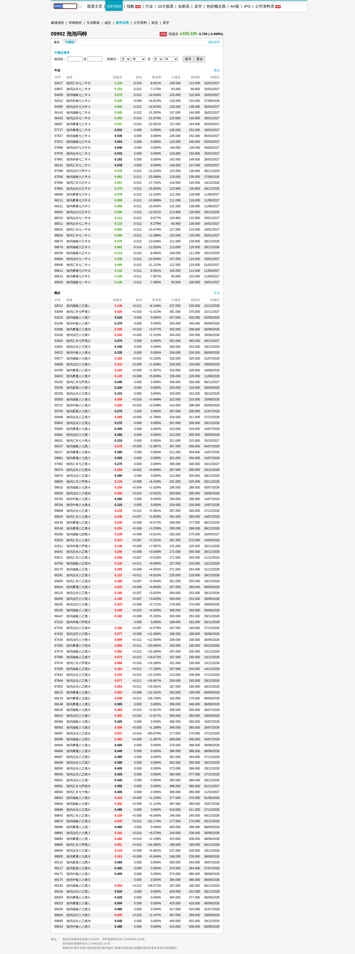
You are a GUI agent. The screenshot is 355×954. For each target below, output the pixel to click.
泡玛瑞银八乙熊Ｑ (78, 821)
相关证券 (122, 23)
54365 (59, 107)
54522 (59, 352)
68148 (59, 704)
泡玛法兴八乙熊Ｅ (78, 757)
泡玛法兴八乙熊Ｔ (78, 552)
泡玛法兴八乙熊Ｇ (78, 768)
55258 (59, 393)
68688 (59, 809)
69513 (59, 276)
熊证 (217, 70)
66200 (59, 599)
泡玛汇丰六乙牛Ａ (78, 183)
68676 (59, 247)
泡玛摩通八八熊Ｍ (78, 329)
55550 (59, 399)
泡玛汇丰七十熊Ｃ (78, 792)
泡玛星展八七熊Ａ (78, 862)
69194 (59, 891)
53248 (59, 323)
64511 (59, 557)
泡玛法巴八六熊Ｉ (78, 435)
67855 (59, 686)
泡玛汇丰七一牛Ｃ (78, 235)
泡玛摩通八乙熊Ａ (78, 522)
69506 (59, 265)
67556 (59, 177)
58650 (59, 481)
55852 (59, 423)
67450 (59, 645)
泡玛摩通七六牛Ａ (78, 194)
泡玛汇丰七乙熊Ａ (78, 464)
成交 (107, 23)
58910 (59, 487)
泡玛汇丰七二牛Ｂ (78, 83)
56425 (59, 118)
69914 (59, 926)
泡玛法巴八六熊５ (78, 640)
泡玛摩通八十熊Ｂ (78, 645)
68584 (59, 792)
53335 (59, 335)
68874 (59, 821)
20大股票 (166, 6)
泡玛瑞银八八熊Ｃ (78, 610)
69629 (59, 915)
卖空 (198, 6)
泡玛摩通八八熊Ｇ (78, 745)
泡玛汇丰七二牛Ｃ (78, 165)
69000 (59, 856)
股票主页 (94, 6)
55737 (59, 405)
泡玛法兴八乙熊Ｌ (78, 891)
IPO (247, 6)
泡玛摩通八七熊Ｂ (78, 452)
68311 (59, 223)
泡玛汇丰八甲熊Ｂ (78, 663)
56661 (59, 458)
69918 (59, 282)
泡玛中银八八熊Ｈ (78, 405)
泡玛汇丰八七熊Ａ (78, 516)
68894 (59, 839)
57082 (59, 464)
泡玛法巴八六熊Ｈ (78, 364)
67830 (59, 669)
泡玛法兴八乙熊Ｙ (78, 511)
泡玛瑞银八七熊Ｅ (78, 739)
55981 (59, 435)
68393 (59, 727)
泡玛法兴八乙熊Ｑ (78, 423)
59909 (59, 511)
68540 (59, 774)
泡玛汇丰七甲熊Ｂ (78, 786)
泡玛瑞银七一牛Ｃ (78, 282)
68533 (59, 235)
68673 (59, 241)
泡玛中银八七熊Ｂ (78, 505)
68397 (59, 733)
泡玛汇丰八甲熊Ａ (78, 481)
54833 (59, 376)
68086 (59, 194)
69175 (59, 880)
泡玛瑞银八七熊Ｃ (78, 721)
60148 (59, 528)
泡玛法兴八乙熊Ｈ (78, 774)
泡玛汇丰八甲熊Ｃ (78, 845)
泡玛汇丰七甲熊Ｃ (78, 311)
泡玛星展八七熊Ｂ (78, 868)
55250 (59, 387)
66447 (59, 616)
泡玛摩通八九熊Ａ (78, 587)
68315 (59, 716)
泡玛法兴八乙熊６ (78, 675)
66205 (59, 604)
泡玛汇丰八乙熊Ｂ (78, 581)
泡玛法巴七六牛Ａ (78, 107)
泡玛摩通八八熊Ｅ (78, 704)
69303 (59, 897)
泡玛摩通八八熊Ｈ (78, 751)
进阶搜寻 (214, 42)
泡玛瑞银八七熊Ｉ (78, 446)
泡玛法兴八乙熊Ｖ (78, 593)
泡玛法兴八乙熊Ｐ (78, 417)
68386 (59, 721)
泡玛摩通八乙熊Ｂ (78, 528)
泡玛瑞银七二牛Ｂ (78, 112)
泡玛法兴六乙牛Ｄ (78, 212)
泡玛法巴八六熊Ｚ (78, 599)
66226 (59, 610)
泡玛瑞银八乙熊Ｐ (78, 657)
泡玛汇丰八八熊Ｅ (78, 540)
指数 (130, 6)
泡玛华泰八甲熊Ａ (78, 546)
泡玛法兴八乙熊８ (78, 686)
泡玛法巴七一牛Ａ (78, 259)
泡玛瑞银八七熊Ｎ (78, 487)
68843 (59, 815)
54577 (59, 358)
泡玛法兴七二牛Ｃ (78, 153)
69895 (59, 921)
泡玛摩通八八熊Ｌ (78, 903)
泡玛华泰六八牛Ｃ (78, 101)
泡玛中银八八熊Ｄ (78, 880)
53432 (59, 341)
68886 (59, 827)
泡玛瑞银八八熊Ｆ (78, 317)
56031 (59, 440)
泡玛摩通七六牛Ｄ (78, 271)
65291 (59, 575)
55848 (59, 417)
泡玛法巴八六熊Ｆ (78, 335)
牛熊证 (69, 42)
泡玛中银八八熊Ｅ (78, 926)
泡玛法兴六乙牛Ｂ (78, 188)
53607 (59, 89)
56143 (59, 112)
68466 (59, 751)
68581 (59, 786)
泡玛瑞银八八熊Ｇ (78, 399)
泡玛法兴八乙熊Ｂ (78, 733)
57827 (59, 136)
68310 (59, 218)
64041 (59, 552)
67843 (59, 675)
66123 (59, 593)
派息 (154, 23)
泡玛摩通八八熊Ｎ (78, 370)
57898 (59, 147)
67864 (59, 188)
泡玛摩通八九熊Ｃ (78, 692)
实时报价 (114, 6)
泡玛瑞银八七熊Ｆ (78, 804)
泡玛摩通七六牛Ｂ (78, 200)
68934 (59, 850)
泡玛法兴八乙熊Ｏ (78, 393)
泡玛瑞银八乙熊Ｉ (78, 569)
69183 (59, 885)
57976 (59, 153)
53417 (59, 83)
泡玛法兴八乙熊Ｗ (78, 470)
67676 (59, 663)
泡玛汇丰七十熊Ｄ (78, 440)
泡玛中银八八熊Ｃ (78, 874)
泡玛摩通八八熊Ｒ (78, 376)
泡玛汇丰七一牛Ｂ (78, 229)
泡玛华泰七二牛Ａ (78, 159)
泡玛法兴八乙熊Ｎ (78, 347)
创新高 (184, 6)
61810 (59, 540)
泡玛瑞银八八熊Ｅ (78, 798)
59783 (59, 499)
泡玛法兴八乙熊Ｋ (78, 809)
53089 (59, 311)
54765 (59, 370)
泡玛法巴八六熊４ (78, 634)
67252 (59, 628)
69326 (59, 909)
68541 (59, 780)
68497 (59, 757)
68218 (59, 710)
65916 (59, 587)
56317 (59, 452)
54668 (59, 364)
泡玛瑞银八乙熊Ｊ (78, 616)
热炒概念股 (216, 6)
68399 (59, 739)
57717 (59, 130)
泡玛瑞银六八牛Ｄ (78, 177)
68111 (59, 200)
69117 (59, 868)
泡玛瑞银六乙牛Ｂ (78, 241)
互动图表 (93, 23)
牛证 (217, 293)
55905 (59, 429)
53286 (59, 329)
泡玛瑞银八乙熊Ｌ (78, 306)
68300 (59, 212)
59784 (59, 505)
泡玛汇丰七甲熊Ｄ (78, 341)
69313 (59, 903)
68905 (59, 845)
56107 (59, 446)
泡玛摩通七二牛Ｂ (78, 130)
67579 (59, 651)
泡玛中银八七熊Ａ (78, 499)
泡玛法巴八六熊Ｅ (78, 915)
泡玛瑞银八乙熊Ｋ (78, 669)
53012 (59, 306)
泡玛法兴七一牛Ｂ (78, 218)
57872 (59, 142)
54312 (59, 101)
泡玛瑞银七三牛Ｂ (78, 142)
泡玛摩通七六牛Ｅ (78, 276)
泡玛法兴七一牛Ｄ (78, 118)
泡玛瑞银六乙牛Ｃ (78, 247)
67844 (59, 680)
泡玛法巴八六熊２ (78, 833)
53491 (59, 347)
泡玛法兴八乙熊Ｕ (78, 850)
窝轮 (57, 42)
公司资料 (140, 23)
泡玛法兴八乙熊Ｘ (78, 476)
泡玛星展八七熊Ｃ (78, 411)
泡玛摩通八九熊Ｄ (78, 698)
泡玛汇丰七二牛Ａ (78, 265)
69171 (59, 874)
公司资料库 (264, 6)
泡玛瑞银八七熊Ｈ (78, 358)
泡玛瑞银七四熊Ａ (78, 534)
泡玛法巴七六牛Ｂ (78, 147)
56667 (59, 124)
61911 (59, 546)
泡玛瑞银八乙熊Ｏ (78, 651)
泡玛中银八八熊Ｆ (78, 323)
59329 (59, 493)
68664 (59, 804)
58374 (59, 470)
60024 (59, 516)
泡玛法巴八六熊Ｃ (78, 716)
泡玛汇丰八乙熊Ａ (78, 557)
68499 (59, 762)
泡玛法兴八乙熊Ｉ (78, 780)
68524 (59, 229)
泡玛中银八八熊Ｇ (78, 352)
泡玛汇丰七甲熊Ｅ (78, 382)
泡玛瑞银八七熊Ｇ (78, 909)
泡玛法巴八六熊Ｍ (78, 493)
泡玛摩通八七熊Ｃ (78, 458)
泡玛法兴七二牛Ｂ (78, 89)
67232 (59, 622)
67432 (59, 634)
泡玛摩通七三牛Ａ (78, 124)
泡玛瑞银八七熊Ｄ (78, 727)
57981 (59, 159)
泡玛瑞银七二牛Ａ (78, 95)
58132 (59, 165)
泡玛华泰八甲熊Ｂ (78, 622)
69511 (59, 271)
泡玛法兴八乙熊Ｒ (78, 628)
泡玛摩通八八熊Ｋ (78, 897)
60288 (59, 534)
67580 (59, 657)
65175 (59, 569)
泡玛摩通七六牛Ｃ (78, 206)
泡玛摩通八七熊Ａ (78, 429)
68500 (59, 768)
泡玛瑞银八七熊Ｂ (78, 710)
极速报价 (57, 23)
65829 (59, 581)
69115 (59, 862)
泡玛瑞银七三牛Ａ (78, 136)
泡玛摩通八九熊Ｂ (78, 856)
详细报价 (75, 23)
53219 (59, 317)
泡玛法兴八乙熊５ (78, 575)
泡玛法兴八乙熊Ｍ (78, 921)
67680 (59, 183)
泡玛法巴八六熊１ (78, 604)
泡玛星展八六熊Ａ (78, 387)
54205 (59, 95)
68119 (59, 698)
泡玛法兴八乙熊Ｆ (78, 762)
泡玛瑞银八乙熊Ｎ (78, 563)
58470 (59, 476)
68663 (59, 798)
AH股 (234, 6)
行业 (149, 6)
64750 (59, 563)
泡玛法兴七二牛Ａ (78, 223)
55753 (59, 411)
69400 (59, 259)
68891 (59, 833)
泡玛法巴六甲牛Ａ (78, 171)
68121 (59, 206)
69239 (59, 253)
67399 (59, 171)
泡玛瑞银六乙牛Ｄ (78, 253)
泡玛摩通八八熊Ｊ (78, 839)
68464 (59, 745)
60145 (59, 522)
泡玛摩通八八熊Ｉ (78, 827)
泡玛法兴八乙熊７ (78, 680)
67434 (59, 640)
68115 (59, 692)
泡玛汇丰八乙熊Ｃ (78, 815)
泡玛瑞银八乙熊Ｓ (78, 885)
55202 (59, 382)
